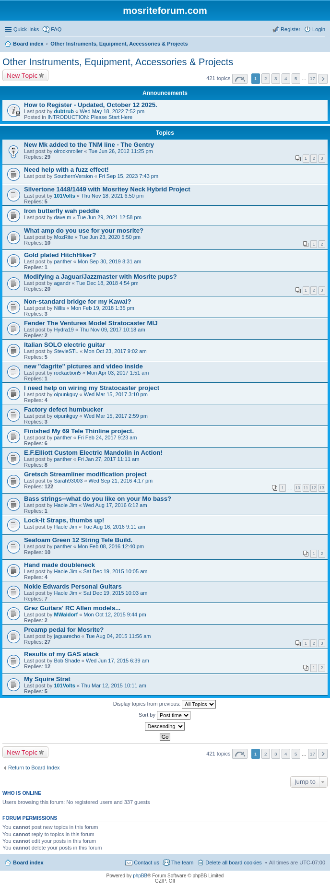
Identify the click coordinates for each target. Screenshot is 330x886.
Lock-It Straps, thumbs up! (64, 520)
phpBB (140, 875)
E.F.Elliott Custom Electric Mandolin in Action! (93, 452)
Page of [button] (240, 79)
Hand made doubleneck (59, 564)
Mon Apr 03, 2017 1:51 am (118, 373)
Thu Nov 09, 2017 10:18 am (112, 329)
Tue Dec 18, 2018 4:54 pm (107, 283)
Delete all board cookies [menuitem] (233, 862)
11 (306, 487)
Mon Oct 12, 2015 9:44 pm (114, 614)
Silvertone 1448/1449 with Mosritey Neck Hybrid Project (107, 189)
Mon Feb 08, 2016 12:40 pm (111, 546)
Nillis (59, 308)
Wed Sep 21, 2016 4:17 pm (121, 481)
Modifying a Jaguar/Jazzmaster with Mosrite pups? (100, 276)
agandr (62, 283)
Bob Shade (67, 660)
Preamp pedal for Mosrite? (64, 629)
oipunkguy (66, 394)
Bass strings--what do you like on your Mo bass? (97, 498)
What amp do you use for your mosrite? (83, 230)
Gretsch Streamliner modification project (85, 474)
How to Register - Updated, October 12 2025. (90, 104)
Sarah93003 (68, 481)
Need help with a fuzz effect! (66, 169)
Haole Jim (65, 505)
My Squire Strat (47, 679)
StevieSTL (66, 351)
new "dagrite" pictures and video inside (83, 366)
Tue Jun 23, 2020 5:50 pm (110, 237)
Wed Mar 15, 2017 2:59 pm (116, 416)
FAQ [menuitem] (56, 29)
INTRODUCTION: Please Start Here (89, 117)
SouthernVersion (73, 176)
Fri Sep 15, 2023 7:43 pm (128, 176)
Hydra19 (64, 329)
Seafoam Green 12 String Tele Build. (78, 539)
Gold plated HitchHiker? (60, 255)
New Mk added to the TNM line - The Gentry (89, 144)
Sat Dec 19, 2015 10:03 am (115, 593)
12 (313, 487)
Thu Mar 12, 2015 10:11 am (113, 685)
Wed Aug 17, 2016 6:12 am (115, 505)
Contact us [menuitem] (146, 862)
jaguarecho (67, 636)
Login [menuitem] (318, 29)
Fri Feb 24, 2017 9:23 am (107, 437)
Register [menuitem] (290, 29)
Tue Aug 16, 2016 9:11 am (114, 527)
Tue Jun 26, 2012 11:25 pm (121, 151)
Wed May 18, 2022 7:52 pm (112, 111)
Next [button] (323, 79)
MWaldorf (66, 614)
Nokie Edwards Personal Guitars (73, 586)
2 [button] (265, 78)
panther (62, 261)
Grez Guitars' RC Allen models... (72, 608)
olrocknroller (68, 151)
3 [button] (275, 78)
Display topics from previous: (164, 704)
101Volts (64, 196)
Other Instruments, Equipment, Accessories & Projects (117, 62)
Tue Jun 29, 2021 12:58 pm (109, 217)
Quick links (26, 29)
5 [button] (296, 78)
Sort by (164, 715)
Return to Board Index (34, 767)
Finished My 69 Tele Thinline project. (79, 431)
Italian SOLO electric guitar (64, 344)
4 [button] (285, 78)
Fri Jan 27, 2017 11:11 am (108, 459)
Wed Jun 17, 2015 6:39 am (117, 660)
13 (321, 487)
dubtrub (64, 111)
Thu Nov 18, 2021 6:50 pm (112, 196)
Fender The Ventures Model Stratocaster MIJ (90, 323)
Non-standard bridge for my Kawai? (77, 301)
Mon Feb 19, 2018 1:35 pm (102, 308)
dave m (62, 217)
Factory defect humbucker (63, 409)
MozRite (63, 237)
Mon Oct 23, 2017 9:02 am (115, 351)
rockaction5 (67, 373)
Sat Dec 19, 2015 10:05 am (115, 571)
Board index (28, 862)
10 (297, 487)
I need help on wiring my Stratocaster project (91, 387)
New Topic (22, 75)
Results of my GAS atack (61, 654)
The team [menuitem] (182, 862)
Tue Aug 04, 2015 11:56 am (118, 636)
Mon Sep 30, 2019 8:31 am (109, 261)
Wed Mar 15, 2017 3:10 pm (116, 394)
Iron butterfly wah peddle (61, 210)
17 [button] (312, 78)
